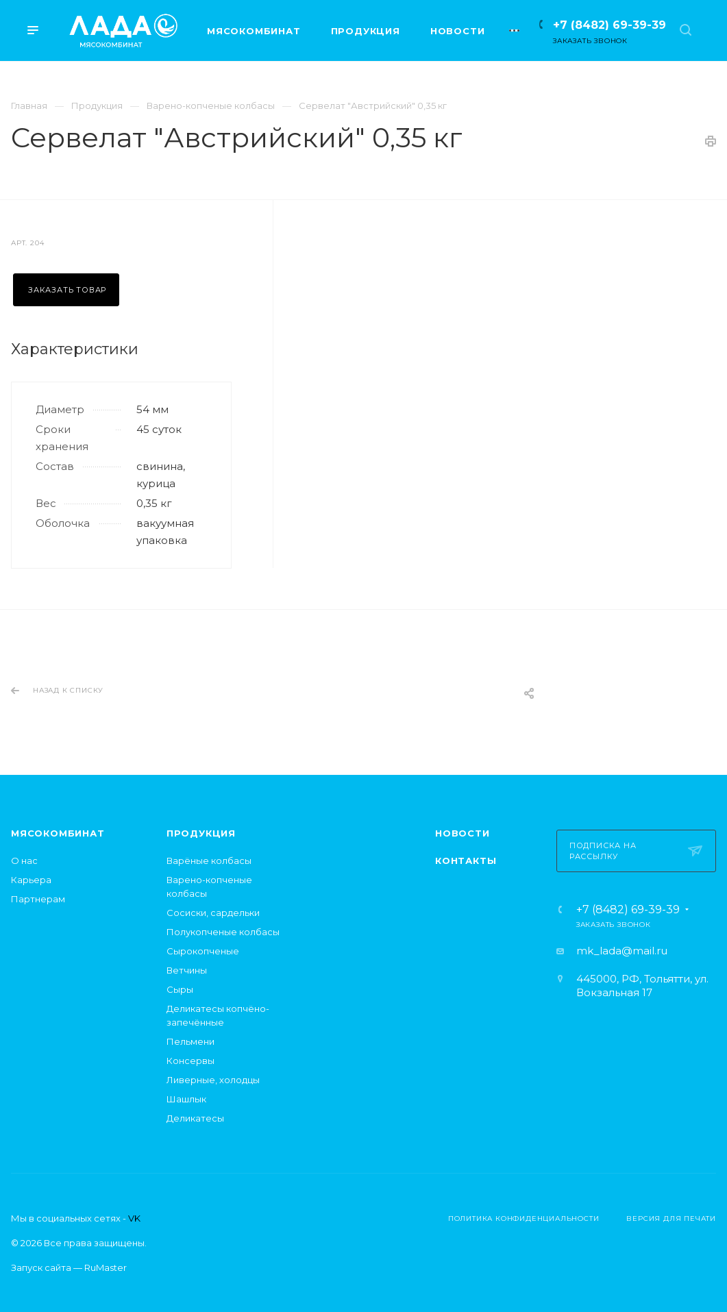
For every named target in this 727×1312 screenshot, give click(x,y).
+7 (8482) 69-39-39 (609, 25)
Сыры (180, 989)
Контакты (465, 860)
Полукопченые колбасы (223, 931)
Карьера (31, 879)
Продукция (201, 833)
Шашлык (186, 1098)
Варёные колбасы (209, 860)
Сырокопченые (203, 950)
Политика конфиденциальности (524, 1218)
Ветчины (187, 970)
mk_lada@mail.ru (621, 950)
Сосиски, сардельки (213, 912)
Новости (462, 833)
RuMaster (105, 1267)
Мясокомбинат (58, 833)
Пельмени (190, 1041)
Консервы (190, 1060)
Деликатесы (195, 1118)
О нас (24, 860)
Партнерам (38, 898)
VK (134, 1218)
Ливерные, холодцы (213, 1079)
